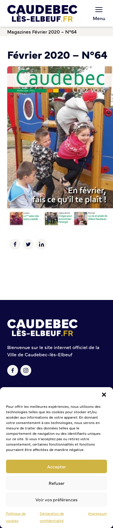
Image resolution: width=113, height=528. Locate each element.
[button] (104, 395)
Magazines (19, 31)
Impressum (97, 513)
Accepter (56, 466)
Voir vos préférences (56, 499)
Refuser (57, 483)
